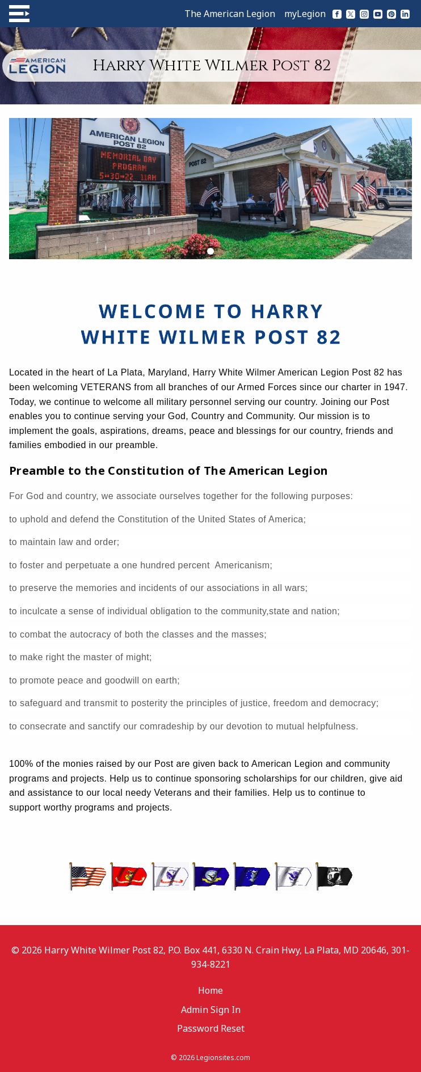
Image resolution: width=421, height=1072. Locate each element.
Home (210, 990)
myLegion (305, 13)
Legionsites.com (223, 1057)
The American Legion (229, 13)
